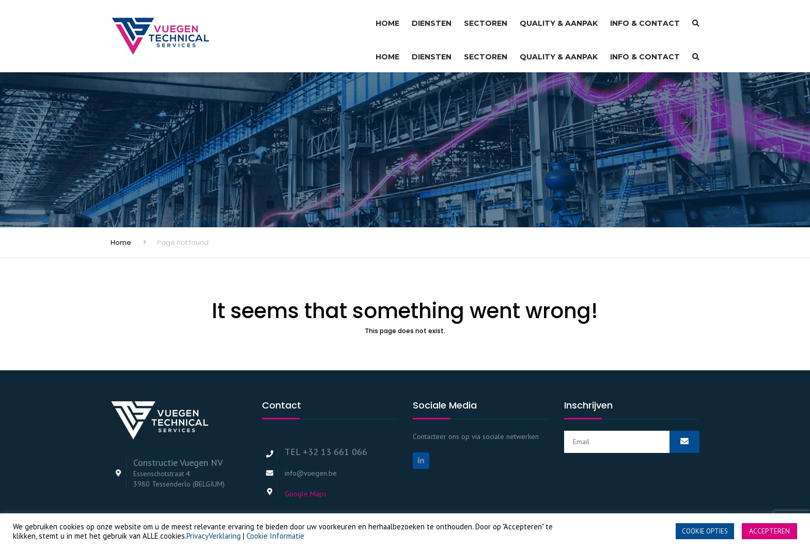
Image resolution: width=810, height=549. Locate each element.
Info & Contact (645, 18)
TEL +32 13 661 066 (326, 420)
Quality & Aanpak (559, 18)
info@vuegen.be (311, 441)
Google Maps (305, 461)
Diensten (431, 18)
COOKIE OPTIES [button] (705, 531)
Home (387, 18)
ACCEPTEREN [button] (769, 531)
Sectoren (485, 18)
